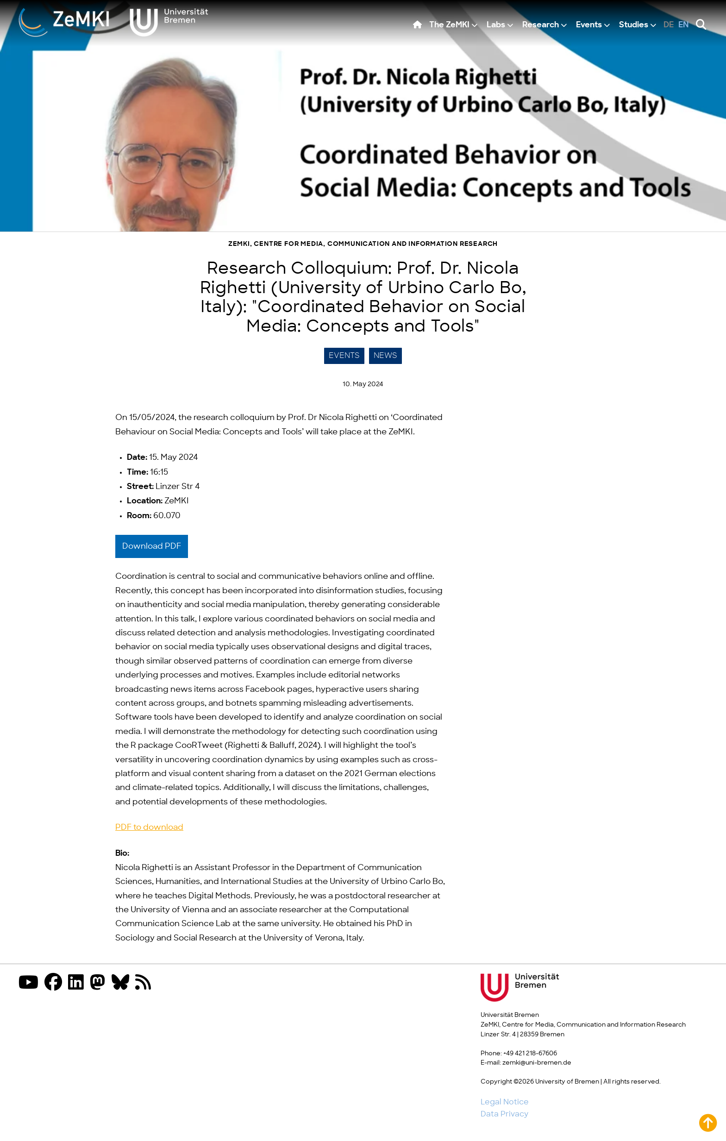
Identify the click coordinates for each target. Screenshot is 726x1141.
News (385, 355)
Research (540, 25)
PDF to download (149, 827)
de (668, 25)
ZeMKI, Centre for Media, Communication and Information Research (363, 244)
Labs (496, 25)
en (683, 25)
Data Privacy (504, 1114)
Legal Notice (505, 1102)
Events (589, 25)
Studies (633, 25)
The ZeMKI (449, 25)
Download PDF (151, 546)
